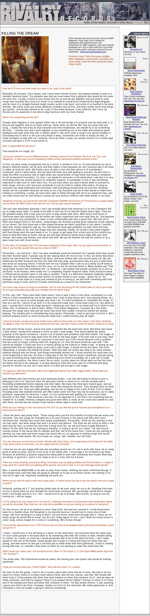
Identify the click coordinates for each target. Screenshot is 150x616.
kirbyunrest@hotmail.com (92, 52)
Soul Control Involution (136, 92)
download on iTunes (134, 101)
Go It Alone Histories (136, 145)
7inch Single (136, 194)
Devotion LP (136, 49)
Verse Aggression (136, 70)
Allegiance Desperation (136, 167)
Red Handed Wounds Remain (136, 118)
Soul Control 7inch (136, 217)
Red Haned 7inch (136, 271)
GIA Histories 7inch (136, 243)
